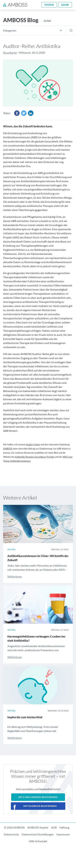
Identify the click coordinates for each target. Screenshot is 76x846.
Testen (49, 4)
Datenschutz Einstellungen (38, 834)
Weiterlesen (14, 576)
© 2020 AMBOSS (14, 827)
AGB (54, 827)
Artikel (47, 20)
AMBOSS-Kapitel (37, 827)
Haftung (64, 827)
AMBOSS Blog (20, 20)
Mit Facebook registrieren (40, 806)
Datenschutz (11, 834)
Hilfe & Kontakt (38, 841)
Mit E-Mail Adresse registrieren (38, 797)
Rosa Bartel (10, 52)
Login (65, 4)
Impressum (63, 834)
